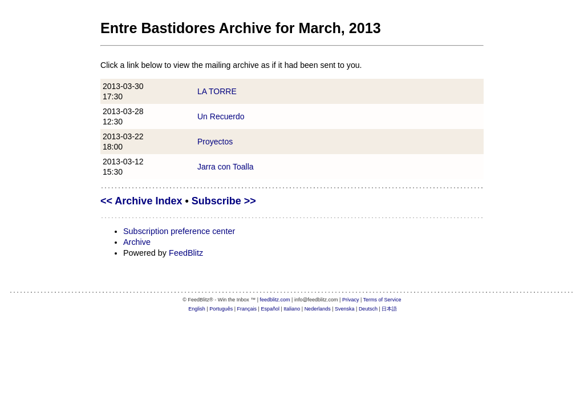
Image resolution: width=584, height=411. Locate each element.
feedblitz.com (275, 300)
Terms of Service (382, 300)
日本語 (389, 309)
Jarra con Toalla (225, 166)
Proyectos (215, 141)
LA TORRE (217, 91)
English (196, 309)
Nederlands (318, 309)
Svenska (345, 309)
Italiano (291, 309)
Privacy (350, 300)
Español (270, 309)
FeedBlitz (186, 252)
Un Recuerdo (221, 116)
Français (247, 309)
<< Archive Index (141, 201)
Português (221, 309)
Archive (137, 242)
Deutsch (368, 309)
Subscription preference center (179, 231)
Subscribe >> (224, 201)
